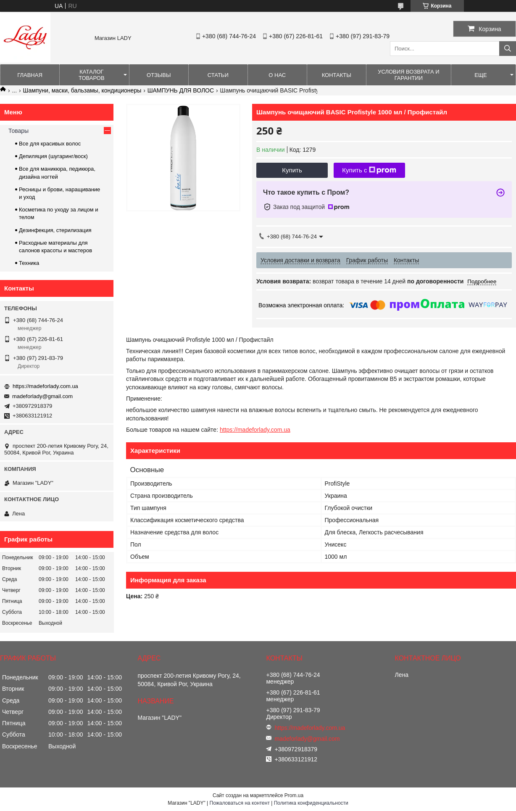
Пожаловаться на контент (240, 803)
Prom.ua (293, 795)
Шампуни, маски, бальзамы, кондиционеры (82, 90)
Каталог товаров (92, 75)
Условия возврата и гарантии (408, 75)
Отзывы (159, 75)
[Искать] (507, 48)
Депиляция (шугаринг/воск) (53, 156)
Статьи (218, 75)
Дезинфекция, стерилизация (55, 230)
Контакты (336, 75)
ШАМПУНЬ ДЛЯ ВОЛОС (180, 90)
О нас (277, 75)
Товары (18, 130)
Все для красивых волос (50, 143)
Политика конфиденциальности (311, 803)
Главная (29, 75)
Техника (29, 263)
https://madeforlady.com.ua (255, 429)
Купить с (369, 170)
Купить (292, 170)
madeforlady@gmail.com (42, 396)
